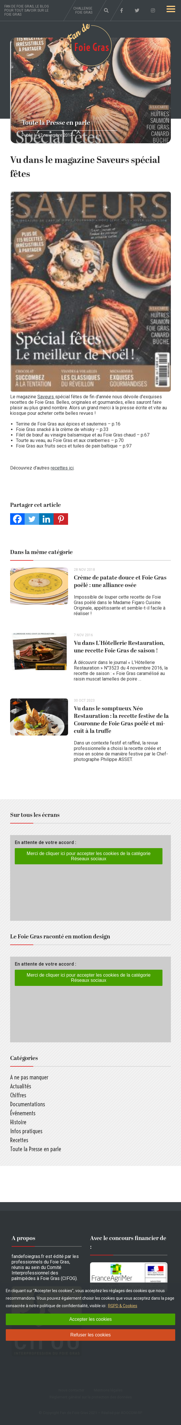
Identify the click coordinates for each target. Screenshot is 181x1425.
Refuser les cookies (90, 1334)
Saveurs (46, 396)
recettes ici (62, 468)
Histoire (18, 1122)
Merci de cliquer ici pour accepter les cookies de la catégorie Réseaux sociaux (89, 856)
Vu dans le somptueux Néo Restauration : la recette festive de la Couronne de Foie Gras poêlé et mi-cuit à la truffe (121, 720)
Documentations (27, 1104)
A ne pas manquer (29, 1077)
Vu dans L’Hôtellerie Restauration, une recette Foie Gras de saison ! (119, 647)
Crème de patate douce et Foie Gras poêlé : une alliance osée (120, 581)
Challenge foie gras (82, 10)
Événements (22, 1113)
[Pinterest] (61, 519)
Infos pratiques (26, 1131)
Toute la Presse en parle (56, 123)
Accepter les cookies (90, 1319)
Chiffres (18, 1095)
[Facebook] (17, 519)
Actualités (20, 1086)
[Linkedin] (46, 519)
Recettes (19, 1140)
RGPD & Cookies (122, 1305)
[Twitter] (32, 519)
